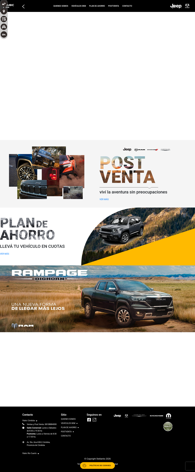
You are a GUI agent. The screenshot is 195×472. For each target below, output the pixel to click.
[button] (23, 5)
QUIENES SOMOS (60, 6)
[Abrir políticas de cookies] (97, 465)
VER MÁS (104, 199)
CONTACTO (127, 6)
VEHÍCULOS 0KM (78, 6)
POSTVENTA (113, 6)
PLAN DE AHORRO (97, 6)
